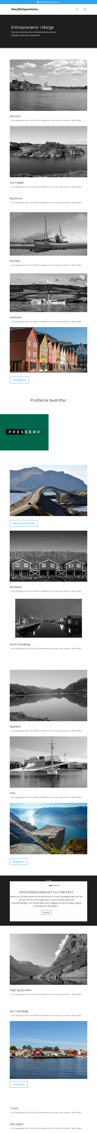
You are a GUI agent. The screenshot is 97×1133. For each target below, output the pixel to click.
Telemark (19, 1084)
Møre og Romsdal (24, 523)
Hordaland (19, 380)
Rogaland (18, 861)
